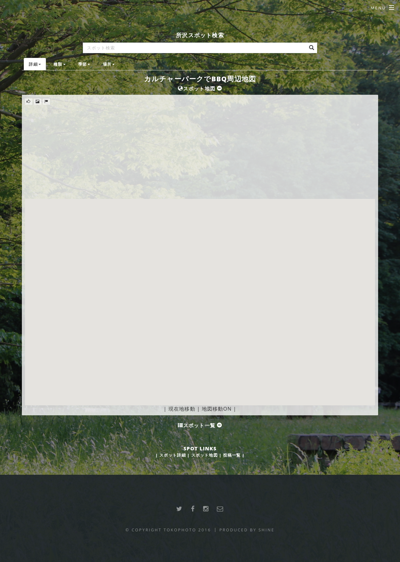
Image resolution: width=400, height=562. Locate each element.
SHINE (266, 530)
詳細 (35, 64)
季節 (84, 64)
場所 (109, 64)
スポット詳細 (172, 455)
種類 (59, 64)
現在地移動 (181, 408)
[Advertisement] (200, 152)
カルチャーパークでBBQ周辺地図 (200, 78)
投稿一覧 (232, 455)
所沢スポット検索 (200, 35)
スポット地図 (204, 455)
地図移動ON (217, 408)
